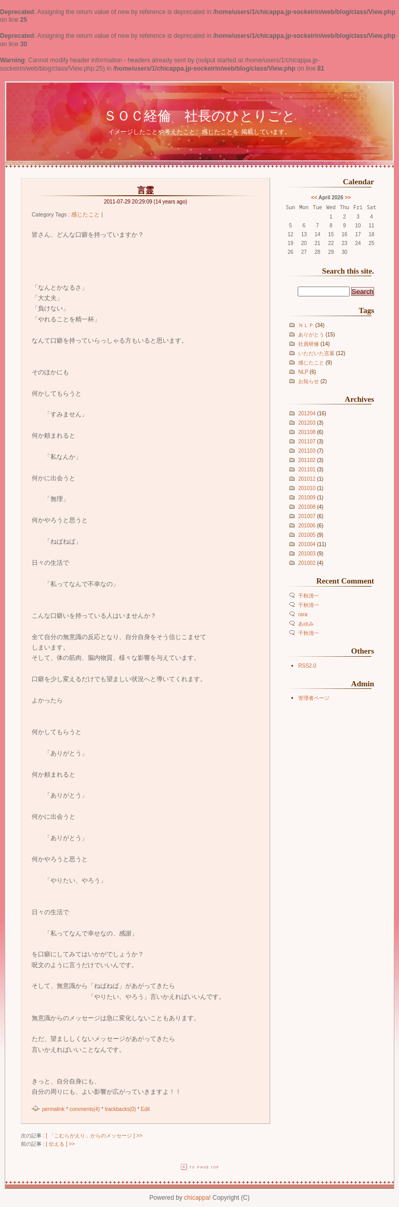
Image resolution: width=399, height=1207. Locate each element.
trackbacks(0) (120, 1109)
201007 (306, 516)
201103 (306, 451)
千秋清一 (308, 596)
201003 (306, 554)
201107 (306, 441)
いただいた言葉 (316, 353)
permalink (53, 1109)
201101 (306, 469)
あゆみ (306, 624)
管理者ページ (313, 698)
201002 (306, 563)
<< (314, 197)
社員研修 (308, 344)
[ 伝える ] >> (60, 1144)
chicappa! (197, 1197)
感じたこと (311, 362)
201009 (306, 497)
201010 (306, 488)
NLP (303, 372)
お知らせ (308, 381)
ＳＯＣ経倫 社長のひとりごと (199, 116)
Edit (145, 1109)
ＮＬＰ (306, 325)
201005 (306, 535)
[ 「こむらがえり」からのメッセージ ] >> (94, 1135)
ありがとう (311, 334)
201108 (306, 432)
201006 (306, 525)
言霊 (145, 190)
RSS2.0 (307, 666)
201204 (306, 413)
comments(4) (85, 1109)
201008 (306, 507)
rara (303, 614)
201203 (306, 423)
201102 (306, 460)
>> (348, 197)
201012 (306, 479)
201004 (306, 544)
